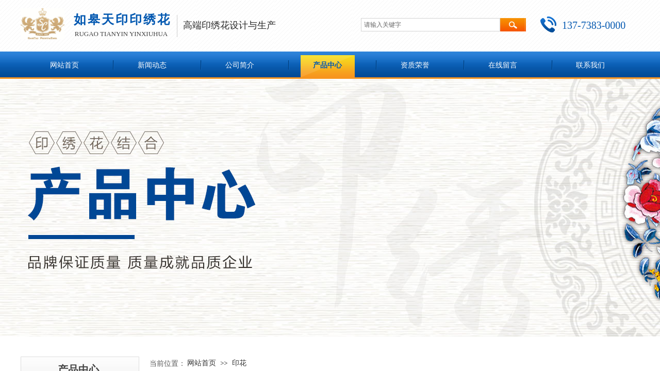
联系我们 (590, 65)
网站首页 (64, 65)
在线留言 (502, 65)
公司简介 (239, 65)
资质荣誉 (415, 65)
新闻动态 (152, 65)
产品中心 (327, 65)
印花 (239, 363)
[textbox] (430, 24)
